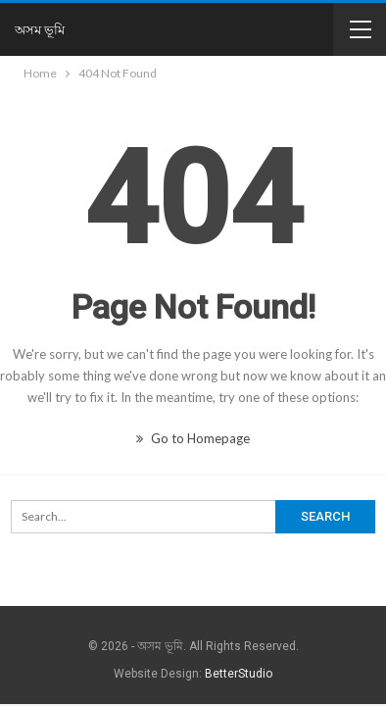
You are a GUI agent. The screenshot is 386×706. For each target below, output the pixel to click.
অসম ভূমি (40, 29)
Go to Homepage (193, 438)
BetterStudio (238, 674)
